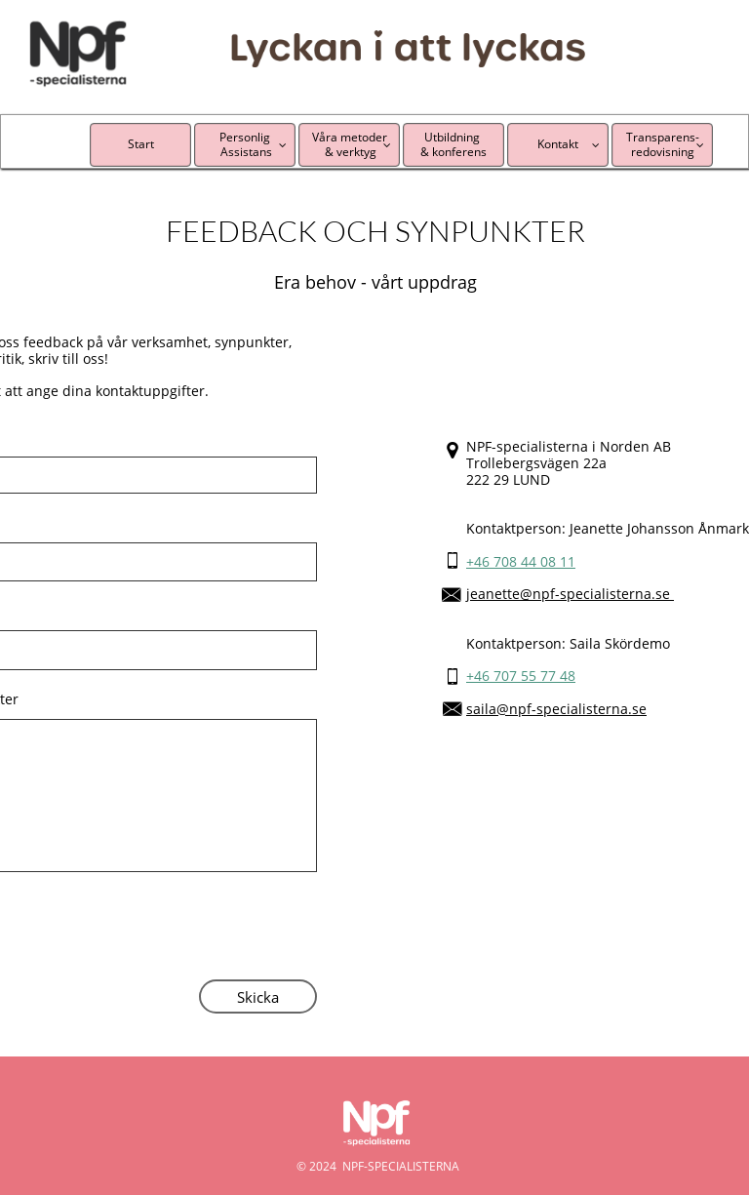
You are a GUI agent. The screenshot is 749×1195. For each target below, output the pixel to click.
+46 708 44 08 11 (520, 561)
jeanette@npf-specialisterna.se (570, 593)
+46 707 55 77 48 (520, 675)
